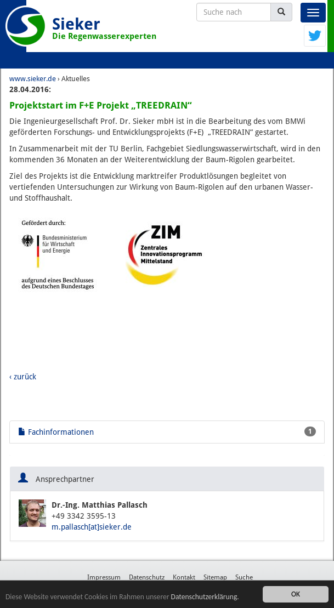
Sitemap (215, 577)
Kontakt (184, 577)
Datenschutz (147, 577)
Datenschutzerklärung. (205, 596)
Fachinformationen (167, 431)
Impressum (104, 577)
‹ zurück (22, 376)
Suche (244, 577)
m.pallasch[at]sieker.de (92, 526)
